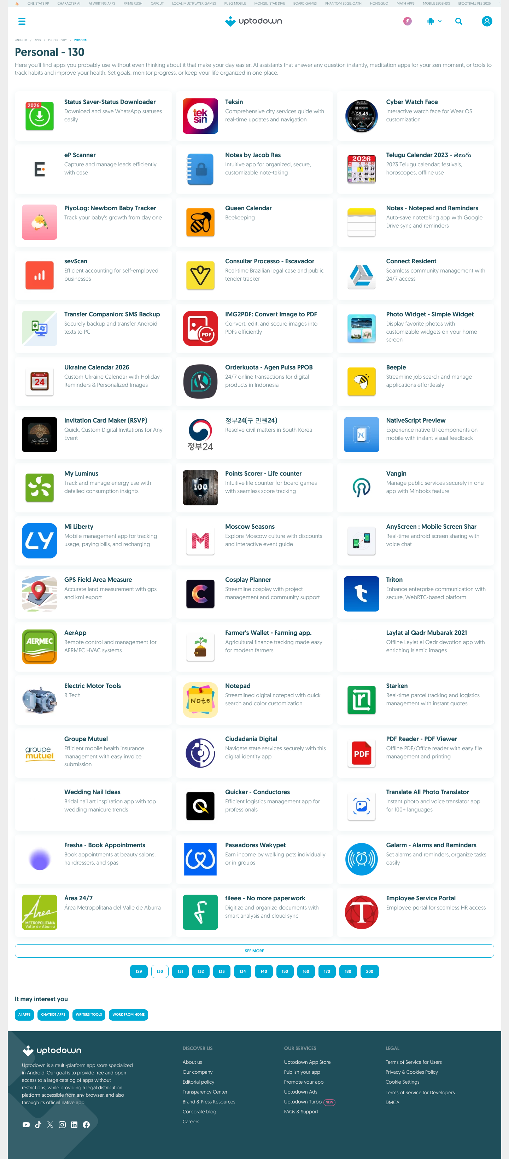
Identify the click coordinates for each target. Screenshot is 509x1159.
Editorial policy (198, 1082)
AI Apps (24, 1014)
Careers (191, 1121)
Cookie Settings (403, 1082)
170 (327, 971)
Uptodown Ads (300, 1092)
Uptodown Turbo (309, 1101)
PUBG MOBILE (235, 3)
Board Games (305, 3)
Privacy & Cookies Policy (412, 1072)
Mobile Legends (436, 3)
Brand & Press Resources (209, 1101)
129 (139, 971)
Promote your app (304, 1082)
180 (348, 971)
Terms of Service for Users (414, 1062)
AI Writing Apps (102, 3)
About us (192, 1062)
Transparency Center (205, 1092)
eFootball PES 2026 (474, 3)
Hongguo (379, 3)
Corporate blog (199, 1111)
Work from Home (128, 1014)
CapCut (157, 3)
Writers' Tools (89, 1014)
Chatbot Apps (53, 1014)
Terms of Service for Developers (420, 1092)
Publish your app (302, 1072)
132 (201, 971)
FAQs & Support (301, 1111)
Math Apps (405, 3)
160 (306, 971)
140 (264, 971)
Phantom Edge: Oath (343, 3)
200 (369, 971)
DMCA (392, 1102)
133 (222, 971)
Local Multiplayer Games (194, 3)
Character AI (69, 3)
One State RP (38, 3)
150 (285, 971)
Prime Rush (133, 3)
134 (243, 971)
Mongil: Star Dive (270, 3)
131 (180, 971)
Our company (198, 1072)
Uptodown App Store (307, 1062)
